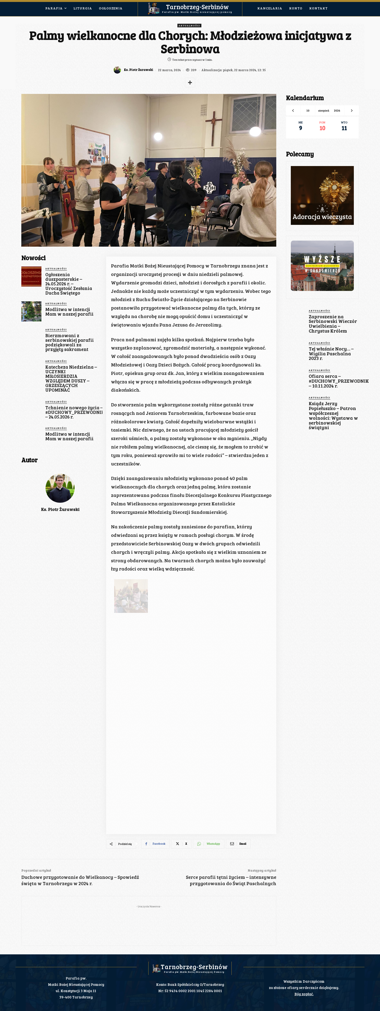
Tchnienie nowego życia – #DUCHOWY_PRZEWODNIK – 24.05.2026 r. (74, 412)
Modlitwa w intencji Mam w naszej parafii (69, 311)
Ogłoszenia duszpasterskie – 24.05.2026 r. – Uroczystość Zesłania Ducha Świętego (68, 283)
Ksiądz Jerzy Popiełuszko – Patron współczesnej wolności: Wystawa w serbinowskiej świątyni (333, 413)
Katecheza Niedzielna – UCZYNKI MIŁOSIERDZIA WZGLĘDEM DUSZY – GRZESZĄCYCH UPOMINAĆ (71, 378)
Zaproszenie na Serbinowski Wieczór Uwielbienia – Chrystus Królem (332, 323)
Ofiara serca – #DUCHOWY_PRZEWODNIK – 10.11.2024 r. (338, 379)
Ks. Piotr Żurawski (137, 69)
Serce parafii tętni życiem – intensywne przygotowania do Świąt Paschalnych (231, 880)
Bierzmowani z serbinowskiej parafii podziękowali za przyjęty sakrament (69, 342)
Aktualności (189, 25)
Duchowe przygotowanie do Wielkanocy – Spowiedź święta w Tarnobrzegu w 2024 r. (80, 880)
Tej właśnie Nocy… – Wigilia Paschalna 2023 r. (331, 352)
